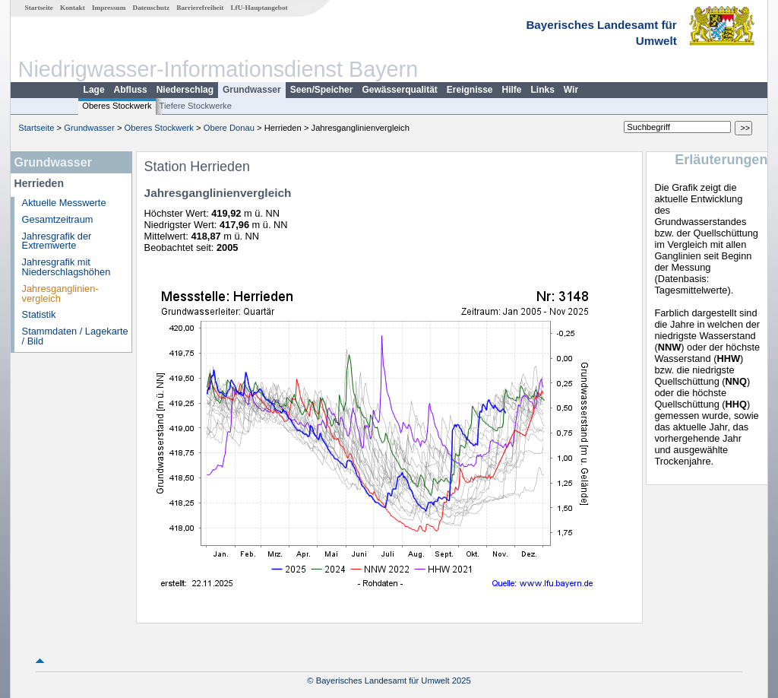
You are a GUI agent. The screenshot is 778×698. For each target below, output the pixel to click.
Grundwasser (252, 89)
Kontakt (72, 7)
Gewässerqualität (399, 89)
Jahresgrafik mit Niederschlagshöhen (66, 267)
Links (543, 89)
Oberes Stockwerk (116, 105)
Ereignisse (470, 89)
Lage (94, 89)
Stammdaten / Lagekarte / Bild (75, 336)
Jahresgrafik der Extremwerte (57, 241)
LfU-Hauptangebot (258, 7)
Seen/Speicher (321, 89)
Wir (571, 89)
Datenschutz (151, 7)
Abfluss (130, 89)
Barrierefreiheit (199, 7)
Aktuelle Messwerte (64, 202)
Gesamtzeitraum (57, 219)
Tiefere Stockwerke (196, 105)
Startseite (39, 7)
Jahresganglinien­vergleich (60, 293)
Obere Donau (229, 127)
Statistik (39, 314)
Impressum (108, 7)
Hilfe (512, 89)
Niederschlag (185, 89)
